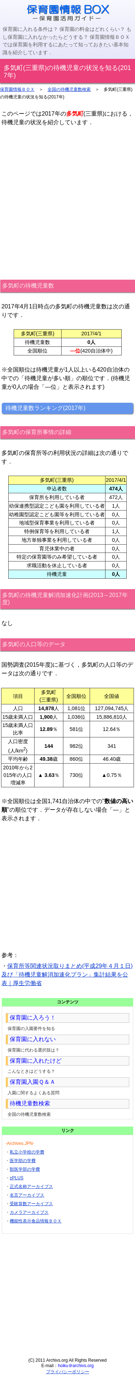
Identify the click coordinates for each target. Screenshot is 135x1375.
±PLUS (16, 1177)
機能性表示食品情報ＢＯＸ (36, 1220)
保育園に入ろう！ (33, 1018)
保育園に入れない (33, 1039)
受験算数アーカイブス (31, 1203)
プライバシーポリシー (67, 1371)
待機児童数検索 (30, 1103)
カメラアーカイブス (29, 1212)
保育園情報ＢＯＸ (17, 89)
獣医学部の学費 (25, 1169)
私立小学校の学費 (27, 1152)
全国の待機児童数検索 (69, 89)
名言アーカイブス (27, 1195)
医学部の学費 (23, 1160)
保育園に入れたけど (36, 1061)
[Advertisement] (67, 203)
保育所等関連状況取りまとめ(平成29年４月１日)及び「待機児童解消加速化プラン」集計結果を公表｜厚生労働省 (66, 974)
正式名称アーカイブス (31, 1186)
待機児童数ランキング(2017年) (45, 408)
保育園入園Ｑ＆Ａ (32, 1082)
